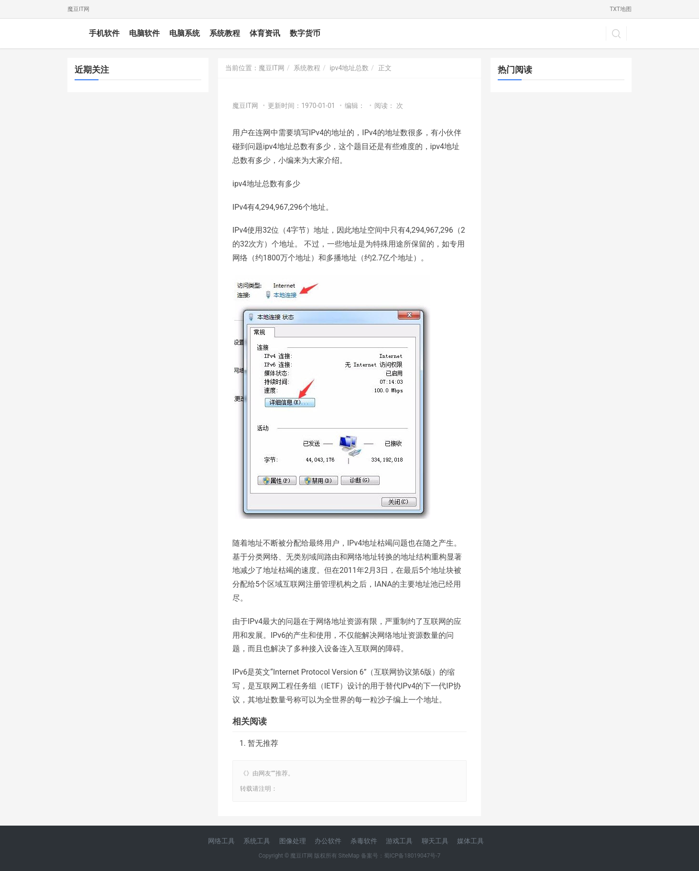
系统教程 (224, 33)
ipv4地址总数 (349, 68)
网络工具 (221, 841)
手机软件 (104, 33)
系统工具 (256, 841)
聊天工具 (435, 841)
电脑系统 (184, 33)
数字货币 (305, 33)
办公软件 (328, 841)
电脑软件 (144, 33)
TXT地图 (621, 9)
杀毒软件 (363, 841)
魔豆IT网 (78, 9)
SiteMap (349, 855)
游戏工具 (399, 841)
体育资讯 (265, 33)
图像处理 (292, 841)
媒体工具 (470, 841)
